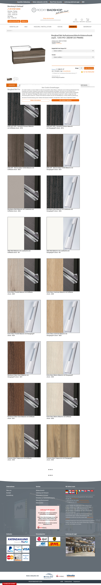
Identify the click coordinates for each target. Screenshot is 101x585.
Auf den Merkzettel (88, 72)
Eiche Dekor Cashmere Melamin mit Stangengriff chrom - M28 (57, 334)
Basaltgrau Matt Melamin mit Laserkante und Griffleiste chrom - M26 (21, 210)
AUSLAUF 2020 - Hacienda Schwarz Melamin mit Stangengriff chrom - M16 (60, 127)
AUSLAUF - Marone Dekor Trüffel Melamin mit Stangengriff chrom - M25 (60, 168)
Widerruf (24, 21)
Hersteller (13, 27)
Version (53, 54)
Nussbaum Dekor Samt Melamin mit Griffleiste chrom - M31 (21, 417)
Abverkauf (87, 27)
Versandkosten (67, 71)
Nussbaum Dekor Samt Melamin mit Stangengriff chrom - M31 (18, 376)
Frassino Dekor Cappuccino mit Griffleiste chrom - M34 (19, 459)
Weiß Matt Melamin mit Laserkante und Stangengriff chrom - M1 (58, 251)
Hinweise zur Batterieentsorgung (45, 498)
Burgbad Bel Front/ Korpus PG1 (59, 48)
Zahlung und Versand (42, 493)
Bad (26, 27)
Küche (60, 27)
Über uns (8, 490)
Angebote (73, 26)
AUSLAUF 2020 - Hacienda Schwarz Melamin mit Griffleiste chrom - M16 (21, 127)
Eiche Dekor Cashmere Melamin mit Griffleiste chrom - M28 (60, 293)
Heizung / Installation (42, 27)
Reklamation (39, 503)
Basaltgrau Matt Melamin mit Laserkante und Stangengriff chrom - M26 (60, 210)
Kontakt (8, 493)
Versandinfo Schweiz (42, 495)
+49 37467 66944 (14, 9)
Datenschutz (68, 581)
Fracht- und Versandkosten (83, 502)
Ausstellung (9, 495)
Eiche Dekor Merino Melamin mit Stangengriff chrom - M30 (60, 376)
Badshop (9, 30)
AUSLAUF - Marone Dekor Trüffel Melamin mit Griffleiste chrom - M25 (21, 168)
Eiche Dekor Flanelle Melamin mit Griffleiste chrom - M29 (20, 293)
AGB (61, 581)
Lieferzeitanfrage (14, 21)
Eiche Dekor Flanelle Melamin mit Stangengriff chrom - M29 (21, 334)
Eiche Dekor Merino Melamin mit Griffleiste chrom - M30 (59, 417)
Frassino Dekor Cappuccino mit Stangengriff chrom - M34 (59, 459)
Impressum (76, 581)
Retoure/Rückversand (42, 500)
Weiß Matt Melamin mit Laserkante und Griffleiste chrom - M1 (19, 251)
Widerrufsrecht (40, 490)
